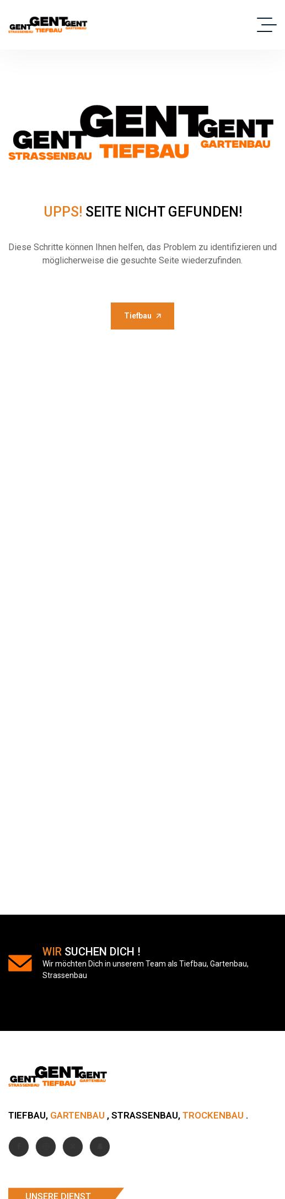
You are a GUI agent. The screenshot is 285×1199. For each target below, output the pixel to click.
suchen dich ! (91, 951)
